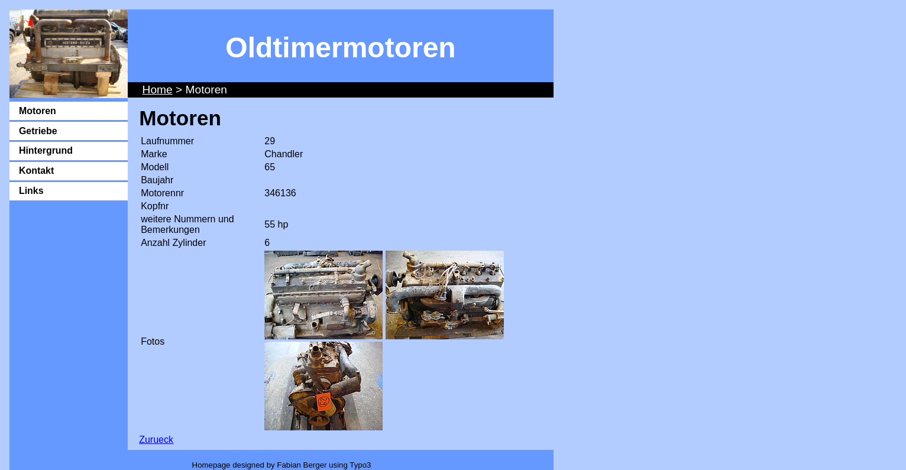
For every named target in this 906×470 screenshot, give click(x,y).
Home (158, 89)
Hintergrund (46, 150)
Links (31, 191)
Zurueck (156, 440)
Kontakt (36, 171)
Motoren (37, 111)
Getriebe (38, 131)
